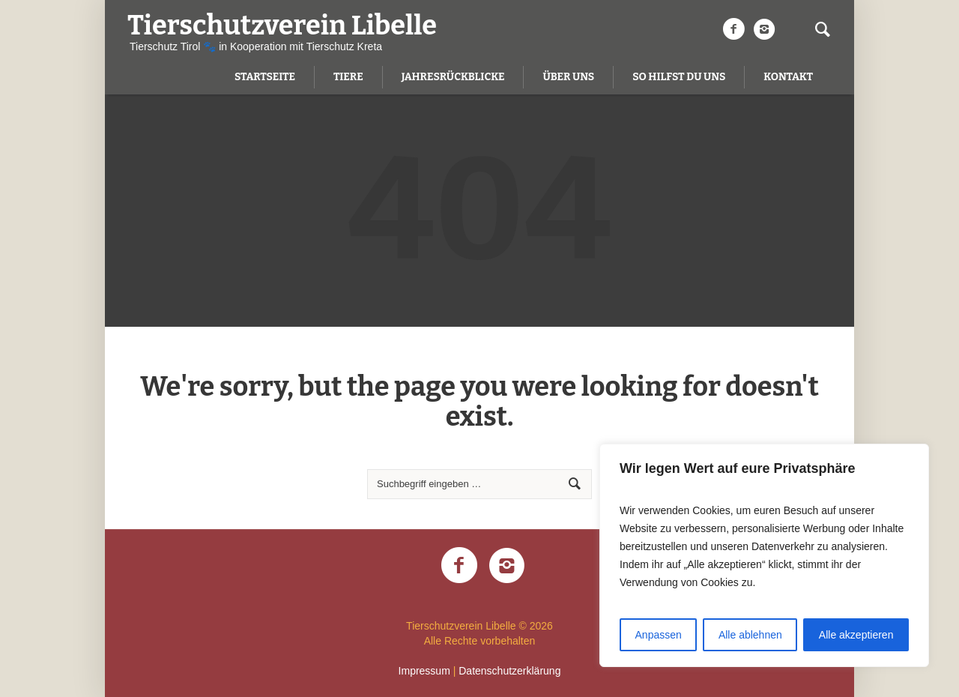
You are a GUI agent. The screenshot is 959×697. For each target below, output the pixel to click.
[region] (764, 555)
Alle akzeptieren (856, 635)
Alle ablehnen (750, 635)
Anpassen (658, 635)
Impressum (424, 671)
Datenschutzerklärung (509, 671)
